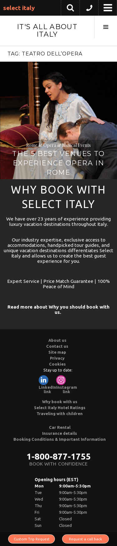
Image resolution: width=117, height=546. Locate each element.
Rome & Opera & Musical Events (58, 145)
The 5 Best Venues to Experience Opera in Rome (58, 163)
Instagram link (66, 384)
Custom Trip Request (32, 539)
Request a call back (85, 539)
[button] (89, 9)
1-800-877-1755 (59, 456)
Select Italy (19, 7)
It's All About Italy (47, 31)
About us (57, 340)
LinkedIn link (47, 384)
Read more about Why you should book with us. (58, 309)
